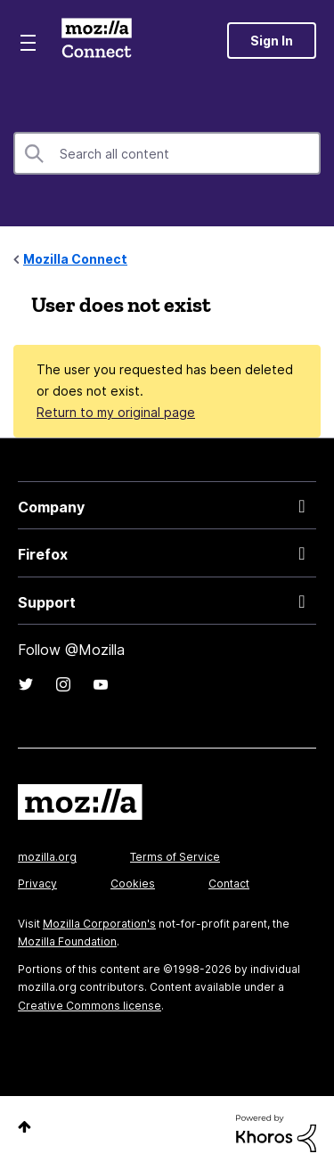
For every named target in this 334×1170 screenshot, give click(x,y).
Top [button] (24, 1127)
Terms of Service (175, 856)
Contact (228, 883)
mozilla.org (47, 856)
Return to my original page (116, 412)
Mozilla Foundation (67, 941)
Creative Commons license (89, 1005)
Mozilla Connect (96, 40)
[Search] (167, 153)
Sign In (271, 40)
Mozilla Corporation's (99, 923)
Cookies (132, 883)
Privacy (37, 883)
